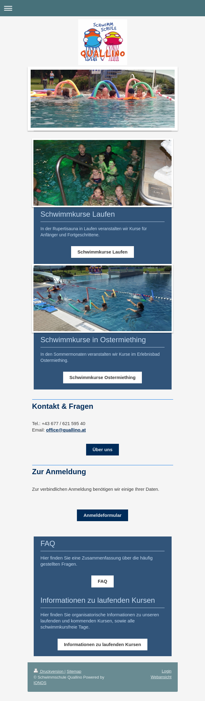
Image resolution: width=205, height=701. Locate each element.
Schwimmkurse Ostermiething (103, 377)
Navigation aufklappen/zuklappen (102, 8)
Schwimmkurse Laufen (102, 251)
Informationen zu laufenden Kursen (102, 644)
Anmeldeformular (102, 515)
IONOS (40, 682)
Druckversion (49, 671)
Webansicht (161, 677)
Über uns (102, 449)
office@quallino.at (66, 429)
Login (167, 671)
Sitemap (74, 671)
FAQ (102, 581)
